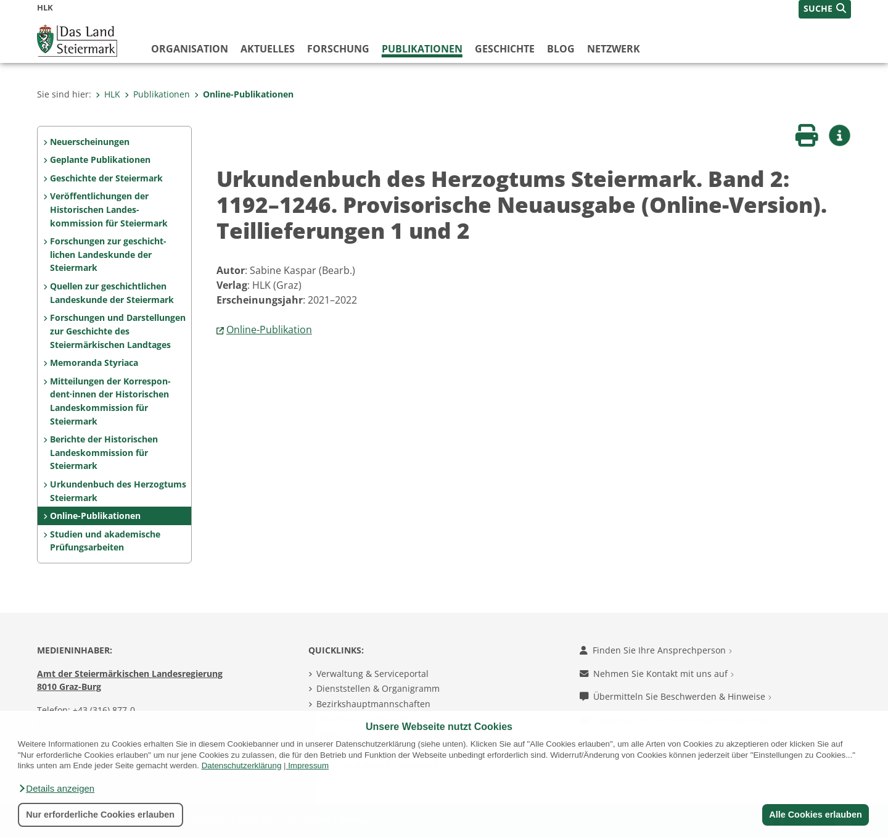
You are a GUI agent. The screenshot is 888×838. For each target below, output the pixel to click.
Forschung (338, 49)
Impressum (308, 765)
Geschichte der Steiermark (106, 178)
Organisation (189, 49)
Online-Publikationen (244, 94)
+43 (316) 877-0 (104, 710)
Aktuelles (267, 49)
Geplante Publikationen (100, 159)
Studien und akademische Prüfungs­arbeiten (105, 541)
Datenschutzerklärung (242, 765)
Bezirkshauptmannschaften (373, 704)
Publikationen (422, 49)
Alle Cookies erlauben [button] (815, 814)
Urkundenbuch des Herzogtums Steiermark (118, 491)
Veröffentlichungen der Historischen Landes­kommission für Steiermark (109, 209)
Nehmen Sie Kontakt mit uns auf (657, 673)
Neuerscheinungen (90, 141)
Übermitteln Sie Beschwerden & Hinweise (675, 696)
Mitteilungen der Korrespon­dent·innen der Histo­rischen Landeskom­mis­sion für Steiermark (110, 401)
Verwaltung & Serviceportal (372, 673)
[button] (56, 789)
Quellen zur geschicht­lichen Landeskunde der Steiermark (112, 292)
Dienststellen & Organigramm (378, 688)
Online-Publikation (269, 329)
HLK (108, 94)
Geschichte (505, 49)
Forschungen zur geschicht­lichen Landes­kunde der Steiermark (108, 254)
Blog (561, 49)
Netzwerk (613, 49)
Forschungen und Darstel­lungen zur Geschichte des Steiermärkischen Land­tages (118, 331)
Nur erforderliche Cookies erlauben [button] (100, 814)
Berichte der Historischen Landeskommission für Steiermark (104, 452)
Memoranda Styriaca (94, 362)
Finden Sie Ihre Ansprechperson (656, 650)
